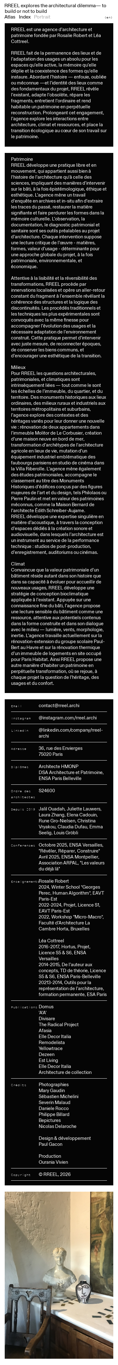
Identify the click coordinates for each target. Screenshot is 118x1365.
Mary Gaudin (52, 1090)
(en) (108, 17)
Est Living (48, 1060)
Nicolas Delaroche (57, 1126)
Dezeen (46, 1054)
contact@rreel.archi (59, 705)
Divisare (47, 1018)
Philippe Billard (54, 1114)
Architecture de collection (65, 1072)
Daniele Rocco (54, 1108)
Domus (46, 1006)
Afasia (45, 1030)
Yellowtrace (51, 1048)
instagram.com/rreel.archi (70, 717)
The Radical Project (59, 1024)
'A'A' (43, 1012)
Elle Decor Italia (55, 1036)
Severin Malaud (54, 1102)
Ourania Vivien (53, 1162)
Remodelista (52, 1042)
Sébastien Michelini (58, 1096)
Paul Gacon (50, 1144)
